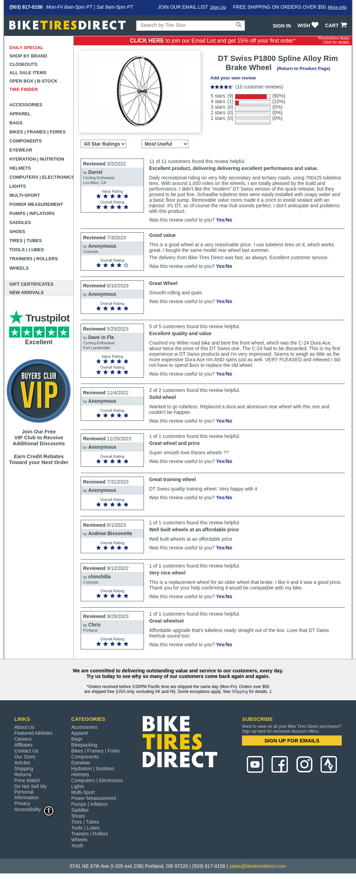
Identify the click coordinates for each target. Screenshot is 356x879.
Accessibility (34, 809)
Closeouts (23, 64)
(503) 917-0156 (26, 7)
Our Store (24, 757)
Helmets (20, 168)
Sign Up (218, 7)
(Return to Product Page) (303, 68)
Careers (23, 739)
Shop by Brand (28, 56)
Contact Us (26, 751)
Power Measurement (36, 204)
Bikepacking (84, 745)
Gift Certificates (31, 284)
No (229, 220)
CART (336, 25)
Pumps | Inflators (32, 213)
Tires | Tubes (25, 240)
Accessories (25, 104)
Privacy (22, 803)
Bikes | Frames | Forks (37, 131)
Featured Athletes (33, 733)
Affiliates (23, 745)
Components (25, 141)
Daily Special (26, 47)
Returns (22, 774)
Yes (220, 220)
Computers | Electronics (41, 177)
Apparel (20, 113)
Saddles (20, 222)
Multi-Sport (24, 195)
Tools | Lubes (26, 249)
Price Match (27, 780)
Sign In (282, 26)
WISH (309, 25)
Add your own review (233, 77)
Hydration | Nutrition (36, 159)
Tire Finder (23, 89)
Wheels (19, 268)
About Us (24, 727)
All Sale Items (28, 72)
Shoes (17, 231)
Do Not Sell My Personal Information (30, 792)
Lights (17, 186)
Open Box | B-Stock (33, 81)
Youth (77, 845)
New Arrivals (26, 292)
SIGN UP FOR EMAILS (292, 740)
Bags (16, 122)
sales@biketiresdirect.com (257, 866)
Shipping (240, 691)
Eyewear (20, 150)
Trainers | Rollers (33, 258)
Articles (22, 762)
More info (337, 7)
